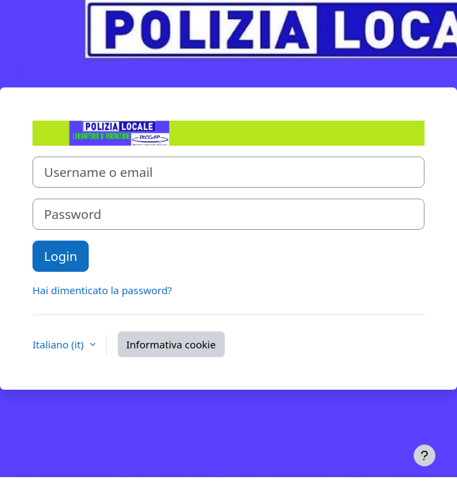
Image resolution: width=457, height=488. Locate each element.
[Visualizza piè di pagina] (424, 455)
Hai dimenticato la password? (102, 290)
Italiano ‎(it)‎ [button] (59, 344)
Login (60, 255)
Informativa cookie (171, 344)
